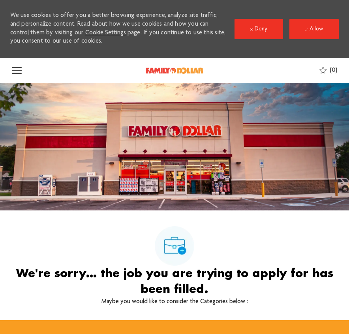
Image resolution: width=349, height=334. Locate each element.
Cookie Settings (105, 33)
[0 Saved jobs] (328, 70)
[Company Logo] (174, 71)
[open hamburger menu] (17, 71)
